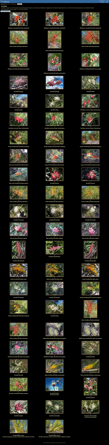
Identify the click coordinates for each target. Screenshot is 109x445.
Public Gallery (102, 0)
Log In (107, 2)
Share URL (63, 442)
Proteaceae (13, 4)
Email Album (52, 442)
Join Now (102, 2)
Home (8, 4)
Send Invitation (58, 442)
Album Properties (46, 442)
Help (107, 0)
